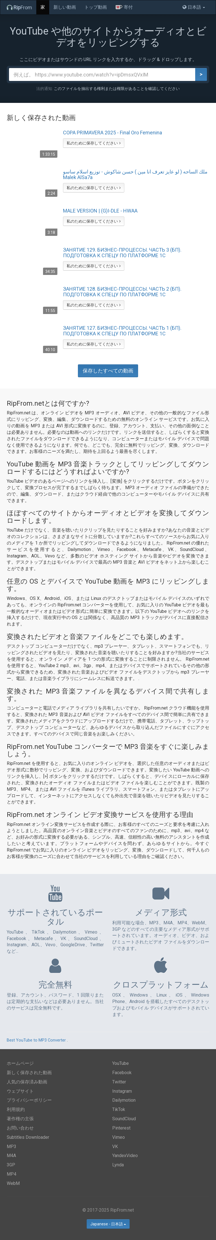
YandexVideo (125, 1155)
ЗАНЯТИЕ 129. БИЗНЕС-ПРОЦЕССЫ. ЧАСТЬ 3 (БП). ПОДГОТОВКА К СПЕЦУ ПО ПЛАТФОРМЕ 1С (122, 252)
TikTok (118, 1109)
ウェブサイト (20, 1091)
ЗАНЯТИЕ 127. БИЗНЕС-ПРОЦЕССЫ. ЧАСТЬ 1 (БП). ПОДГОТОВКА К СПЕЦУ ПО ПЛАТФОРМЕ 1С (122, 330)
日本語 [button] (194, 7)
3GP (11, 1164)
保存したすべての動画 (108, 371)
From (19, 7)
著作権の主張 (20, 1118)
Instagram (122, 1091)
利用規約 (16, 1109)
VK (115, 1146)
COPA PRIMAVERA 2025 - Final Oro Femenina (112, 132)
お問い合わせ (20, 1128)
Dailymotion (124, 1100)
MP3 (11, 1146)
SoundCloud (124, 1118)
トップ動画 (95, 7)
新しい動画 (64, 7)
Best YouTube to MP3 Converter (36, 1040)
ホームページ (20, 1063)
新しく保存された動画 (29, 1072)
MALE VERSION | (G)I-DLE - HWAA (100, 211)
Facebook (122, 1072)
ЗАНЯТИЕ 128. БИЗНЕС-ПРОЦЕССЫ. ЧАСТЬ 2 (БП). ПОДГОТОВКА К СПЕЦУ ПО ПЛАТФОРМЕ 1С (122, 291)
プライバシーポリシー (29, 1100)
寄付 (124, 7)
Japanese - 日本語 (108, 1224)
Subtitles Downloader (28, 1137)
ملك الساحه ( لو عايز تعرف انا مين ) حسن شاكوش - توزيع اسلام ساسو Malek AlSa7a (135, 174)
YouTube (120, 1063)
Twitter (119, 1082)
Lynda (118, 1164)
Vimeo (118, 1137)
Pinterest (121, 1128)
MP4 (11, 1174)
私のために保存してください (94, 143)
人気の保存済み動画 (27, 1082)
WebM (13, 1183)
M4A (11, 1155)
